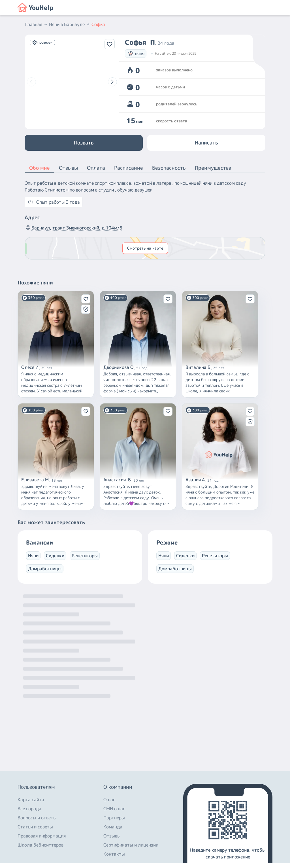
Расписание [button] (128, 167)
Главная (36, 24)
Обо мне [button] (39, 168)
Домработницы (44, 569)
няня (135, 53)
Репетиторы (85, 555)
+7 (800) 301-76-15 (40, 811)
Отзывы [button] (68, 167)
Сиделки (55, 555)
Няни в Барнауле (69, 24)
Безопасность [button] (169, 167)
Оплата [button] (96, 167)
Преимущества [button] (213, 167)
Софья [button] (98, 24)
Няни (33, 555)
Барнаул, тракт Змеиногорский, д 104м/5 (73, 227)
